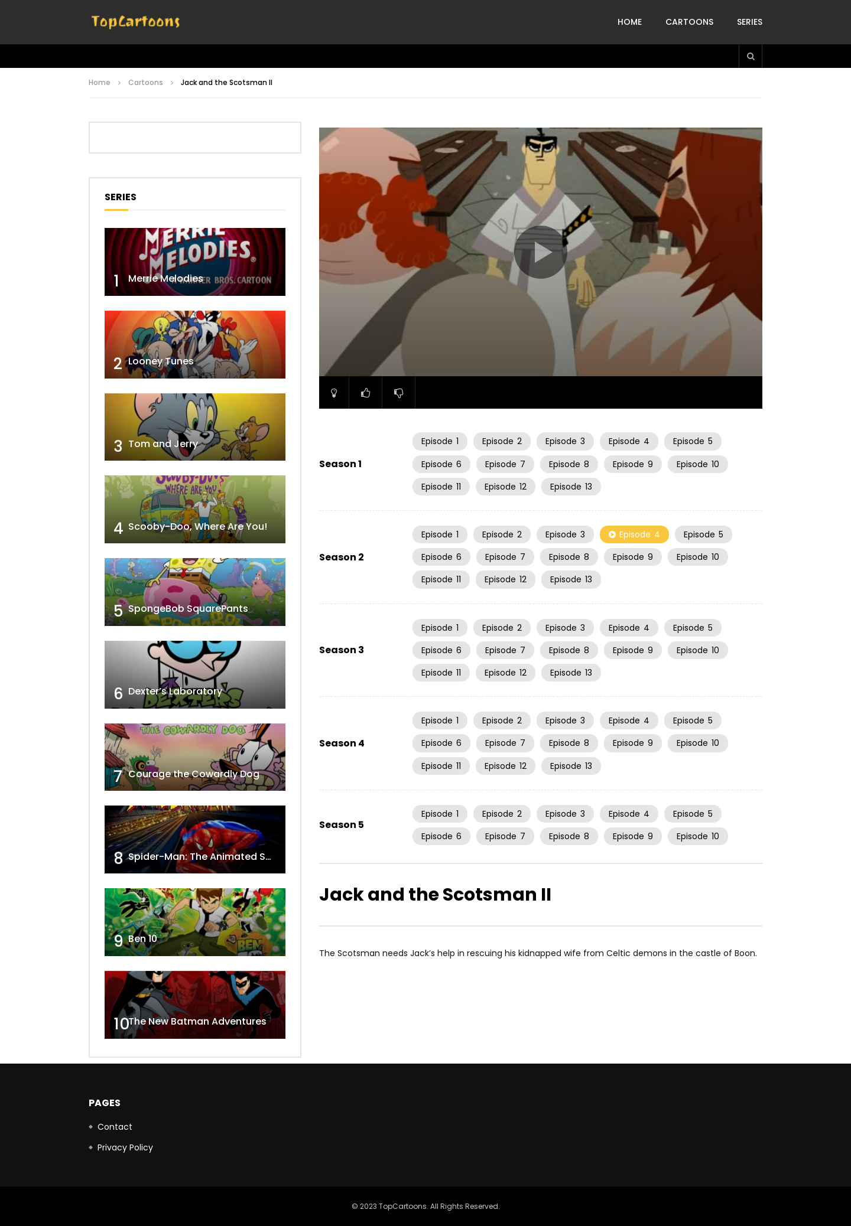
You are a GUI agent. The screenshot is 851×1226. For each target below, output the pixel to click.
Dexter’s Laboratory (175, 691)
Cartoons (689, 22)
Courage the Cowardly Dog (193, 774)
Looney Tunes (161, 361)
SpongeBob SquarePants (188, 608)
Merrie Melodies (165, 278)
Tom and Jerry (163, 444)
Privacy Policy (125, 1147)
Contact (115, 1127)
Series (749, 22)
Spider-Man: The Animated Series (208, 856)
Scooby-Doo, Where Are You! (197, 526)
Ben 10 (142, 938)
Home (630, 22)
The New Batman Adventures (197, 1021)
